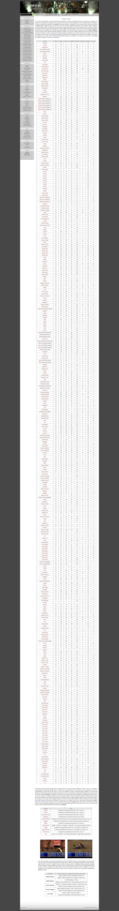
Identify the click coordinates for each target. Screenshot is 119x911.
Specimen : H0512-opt (44, 668)
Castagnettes (45, 150)
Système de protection (44, 692)
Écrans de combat (27, 110)
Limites (27, 93)
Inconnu (44, 428)
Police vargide (45, 587)
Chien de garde (45, 169)
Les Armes (27, 106)
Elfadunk (45, 276)
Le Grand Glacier (26, 45)
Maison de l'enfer (44, 495)
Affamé (44, 53)
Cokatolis (45, 203)
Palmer (44, 578)
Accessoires (27, 89)
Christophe (45, 188)
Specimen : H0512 (45, 666)
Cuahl (45, 236)
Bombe (44, 113)
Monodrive (45, 527)
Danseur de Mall (44, 240)
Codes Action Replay (27, 125)
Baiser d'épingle (45, 83)
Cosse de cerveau (45, 223)
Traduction (27, 119)
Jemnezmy (45, 443)
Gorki (45, 353)
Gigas (45, 319)
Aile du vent (44, 55)
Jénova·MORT (45, 446)
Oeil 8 (45, 570)
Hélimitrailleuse (45, 409)
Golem (85, 33)
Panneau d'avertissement (45, 581)
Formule (44, 298)
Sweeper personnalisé (44, 690)
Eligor (45, 278)
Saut (45, 630)
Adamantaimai (45, 47)
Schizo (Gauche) (44, 634)
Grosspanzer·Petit (44, 396)
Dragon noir (44, 268)
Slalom (44, 656)
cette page (59, 861)
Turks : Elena (44, 724)
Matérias (27, 95)
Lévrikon (45, 484)
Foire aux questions (27, 138)
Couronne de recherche (45, 225)
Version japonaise (27, 122)
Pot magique (44, 598)
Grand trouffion (42, 360)
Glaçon (44, 323)
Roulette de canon (45, 615)
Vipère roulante (45, 756)
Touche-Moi (44, 720)
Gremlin (44, 371)
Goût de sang (45, 356)
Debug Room (27, 124)
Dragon (44, 263)
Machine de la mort (45, 488)
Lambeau (45, 469)
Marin (45, 506)
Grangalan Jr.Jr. (45, 368)
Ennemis (27, 103)
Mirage (44, 518)
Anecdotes (27, 121)
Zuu (45, 782)
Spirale (39, 34)
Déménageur (44, 246)
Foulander (45, 300)
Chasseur (45, 161)
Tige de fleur (44, 709)
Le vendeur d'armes (27, 40)
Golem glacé (44, 351)
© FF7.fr (27, 152)
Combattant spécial (45, 208)
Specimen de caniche (44, 671)
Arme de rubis (45, 68)
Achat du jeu (27, 135)
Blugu (45, 111)
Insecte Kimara (45, 439)
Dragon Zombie (45, 274)
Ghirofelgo (45, 315)
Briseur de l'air (45, 131)
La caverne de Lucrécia (27, 54)
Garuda (44, 313)
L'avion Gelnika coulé (27, 50)
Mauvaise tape (45, 510)
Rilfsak (44, 608)
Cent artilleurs (45, 154)
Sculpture (45, 645)
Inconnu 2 (45, 431)
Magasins (27, 80)
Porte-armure (45, 593)
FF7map (27, 144)
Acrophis (45, 45)
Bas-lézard (45, 92)
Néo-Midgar (27, 143)
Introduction (27, 101)
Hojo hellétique (45, 424)
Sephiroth (45, 649)
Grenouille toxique (45, 375)
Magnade (45, 493)
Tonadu (44, 716)
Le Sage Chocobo (27, 53)
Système (64, 30)
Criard (45, 227)
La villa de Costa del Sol (27, 59)
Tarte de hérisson (44, 703)
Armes (27, 86)
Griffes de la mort (44, 377)
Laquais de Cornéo (45, 480)
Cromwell (45, 231)
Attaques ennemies (27, 109)
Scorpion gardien (44, 638)
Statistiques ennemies (26, 107)
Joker (45, 456)
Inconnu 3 (45, 433)
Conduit (44, 212)
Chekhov (45, 167)
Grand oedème (45, 358)
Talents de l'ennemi (27, 96)
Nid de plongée (45, 544)
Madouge (45, 491)
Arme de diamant (44, 66)
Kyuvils (44, 467)
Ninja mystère (45, 546)
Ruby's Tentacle (45, 617)
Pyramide (45, 602)
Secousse (45, 647)
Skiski (45, 653)
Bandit (44, 90)
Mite (45, 521)
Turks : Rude (44, 735)
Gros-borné (44, 390)
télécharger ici (57, 37)
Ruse (45, 621)
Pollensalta (45, 589)
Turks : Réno (44, 726)
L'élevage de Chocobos (27, 51)
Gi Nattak (45, 317)
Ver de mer (45, 750)
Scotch (44, 643)
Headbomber (44, 405)
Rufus (45, 619)
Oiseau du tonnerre (45, 574)
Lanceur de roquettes (44, 476)
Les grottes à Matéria (27, 57)
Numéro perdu (45, 559)
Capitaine (45, 146)
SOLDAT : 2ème (44, 660)
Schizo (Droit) (45, 632)
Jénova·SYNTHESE (45, 450)
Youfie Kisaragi (27, 35)
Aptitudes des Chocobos (27, 71)
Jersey (44, 454)
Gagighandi (44, 302)
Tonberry (45, 718)
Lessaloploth (44, 482)
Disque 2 (27, 22)
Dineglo (44, 259)
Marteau (44, 508)
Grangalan (45, 364)
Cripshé (44, 229)
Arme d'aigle (44, 64)
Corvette (45, 221)
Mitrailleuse (44, 523)
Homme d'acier (45, 426)
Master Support (27, 147)
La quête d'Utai (27, 41)
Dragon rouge (45, 270)
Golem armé (44, 338)
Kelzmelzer (45, 461)
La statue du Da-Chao (26, 48)
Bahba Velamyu (45, 81)
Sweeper (45, 688)
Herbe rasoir (44, 413)
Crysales (45, 233)
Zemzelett (43, 774)
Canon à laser (45, 141)
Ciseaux (44, 191)
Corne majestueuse (45, 218)
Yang (45, 769)
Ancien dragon (45, 60)
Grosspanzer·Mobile (45, 394)
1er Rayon (45, 43)
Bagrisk (44, 79)
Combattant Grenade (44, 206)
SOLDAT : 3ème (44, 662)
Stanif (45, 681)
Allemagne (45, 58)
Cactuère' (45, 135)
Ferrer (45, 289)
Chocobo (45, 171)
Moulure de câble (44, 533)
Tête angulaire (45, 705)
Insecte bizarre (43, 435)
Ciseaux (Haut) (45, 195)
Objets (27, 90)
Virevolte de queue (45, 759)
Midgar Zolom (45, 512)
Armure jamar (45, 73)
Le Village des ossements (27, 44)
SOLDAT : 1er (45, 658)
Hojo (45, 422)
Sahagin (44, 626)
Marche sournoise (44, 503)
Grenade (45, 373)
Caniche (44, 137)
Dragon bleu (44, 266)
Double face (44, 261)
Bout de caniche (44, 120)
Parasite (44, 583)
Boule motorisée (44, 118)
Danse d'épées (45, 238)
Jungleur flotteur (44, 458)
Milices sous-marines (44, 516)
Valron (43, 746)
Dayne (44, 242)
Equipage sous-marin (44, 283)
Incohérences (27, 118)
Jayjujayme (44, 441)
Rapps (44, 606)
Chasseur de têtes (45, 163)
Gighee (44, 321)
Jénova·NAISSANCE (45, 448)
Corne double (45, 216)
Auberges (27, 81)
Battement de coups (45, 94)
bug (89, 800)
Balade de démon (44, 85)
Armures (27, 88)
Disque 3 (27, 23)
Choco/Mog (42, 800)
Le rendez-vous (27, 28)
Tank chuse (44, 696)
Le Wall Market (27, 31)
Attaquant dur (45, 75)
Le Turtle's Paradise (27, 29)
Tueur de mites (45, 722)
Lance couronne (44, 471)
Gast (27, 146)
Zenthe (44, 778)
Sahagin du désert (45, 628)
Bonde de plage (45, 116)
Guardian (45, 401)
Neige (45, 540)
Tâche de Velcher (44, 694)
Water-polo (45, 765)
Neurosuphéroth (44, 542)
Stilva (45, 683)
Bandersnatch (45, 88)
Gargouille (45, 311)
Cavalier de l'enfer (44, 152)
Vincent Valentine (27, 37)
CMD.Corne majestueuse (45, 197)
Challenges (27, 132)
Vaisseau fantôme (44, 744)
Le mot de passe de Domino (27, 32)
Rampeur (45, 604)
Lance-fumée (44, 473)
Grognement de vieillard (45, 388)
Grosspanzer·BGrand (44, 392)
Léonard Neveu (27, 155)
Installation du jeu (27, 136)
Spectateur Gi (45, 673)
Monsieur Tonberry (45, 529)
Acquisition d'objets (27, 92)
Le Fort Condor (27, 34)
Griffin (45, 379)
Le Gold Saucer (27, 38)
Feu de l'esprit (45, 291)
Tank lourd (45, 698)
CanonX (44, 143)
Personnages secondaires (27, 74)
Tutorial (27, 130)
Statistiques (27, 69)
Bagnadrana (44, 77)
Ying (45, 771)
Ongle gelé (45, 576)
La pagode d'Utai (27, 43)
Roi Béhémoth (45, 613)
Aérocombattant (43, 49)
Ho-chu (44, 420)
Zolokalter (45, 780)
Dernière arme (45, 248)
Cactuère (45, 133)
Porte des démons (45, 591)
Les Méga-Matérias (27, 47)
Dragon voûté (45, 272)
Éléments (27, 67)
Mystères (27, 117)
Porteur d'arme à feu (45, 596)
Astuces (27, 65)
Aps (45, 62)
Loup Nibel (45, 486)
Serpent (44, 651)
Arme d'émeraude (44, 70)
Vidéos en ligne (27, 133)
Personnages (27, 72)
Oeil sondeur (44, 572)
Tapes (45, 701)
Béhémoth (45, 96)
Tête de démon (45, 707)
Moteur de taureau (45, 531)
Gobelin (44, 326)
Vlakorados (44, 763)
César (45, 158)
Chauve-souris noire (45, 165)
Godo (45, 328)
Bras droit (45, 122)
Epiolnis (44, 281)
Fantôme (45, 287)
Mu (44, 536)
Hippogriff (43, 416)
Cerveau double (45, 156)
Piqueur (44, 585)
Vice (45, 754)
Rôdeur (44, 611)
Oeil (44, 566)
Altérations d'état (27, 68)
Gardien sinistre (45, 306)
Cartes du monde (27, 77)
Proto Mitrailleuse (44, 600)
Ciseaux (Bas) (45, 193)
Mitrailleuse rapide (45, 525)
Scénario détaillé (27, 75)
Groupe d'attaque (44, 398)
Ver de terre (44, 752)
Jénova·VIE (44, 452)
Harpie (44, 403)
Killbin (45, 463)
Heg (45, 407)
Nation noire (44, 538)
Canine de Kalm (45, 139)
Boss (27, 104)
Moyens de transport (27, 78)
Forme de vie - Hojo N (44, 296)
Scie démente (45, 636)
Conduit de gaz (45, 214)
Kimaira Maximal (44, 465)
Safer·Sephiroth (45, 623)
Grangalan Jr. (45, 366)
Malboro (44, 499)
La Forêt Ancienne (27, 56)
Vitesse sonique (45, 761)
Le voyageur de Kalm (27, 60)
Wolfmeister (44, 767)
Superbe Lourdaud (45, 686)
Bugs (27, 115)
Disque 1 (27, 20)
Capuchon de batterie (44, 148)
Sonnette (45, 664)
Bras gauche (44, 126)
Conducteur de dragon (44, 210)
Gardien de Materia (45, 304)
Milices (44, 514)
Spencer (45, 675)
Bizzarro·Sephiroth (42, 98)
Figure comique (45, 293)
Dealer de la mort (44, 244)
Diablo (44, 257)
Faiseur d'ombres (44, 285)
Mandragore (44, 501)
